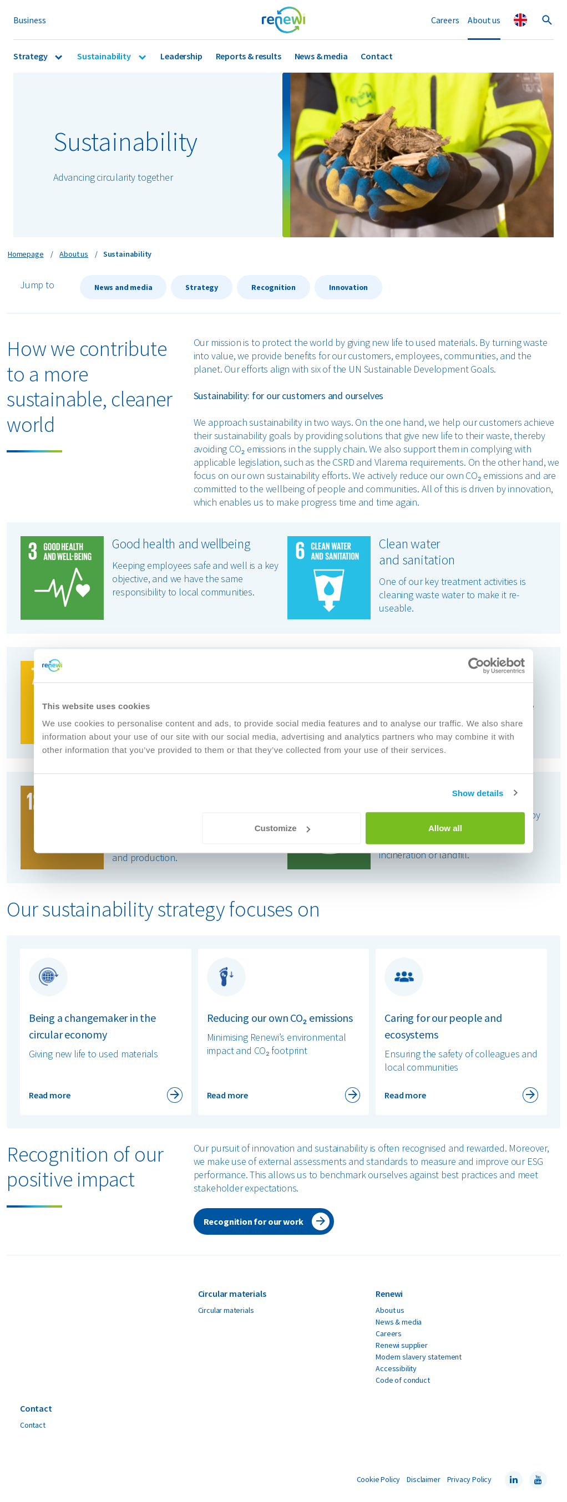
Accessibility (396, 1368)
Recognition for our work (253, 1221)
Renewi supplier (401, 1345)
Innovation (348, 287)
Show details (478, 792)
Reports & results (248, 56)
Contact (377, 56)
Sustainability (104, 56)
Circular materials (226, 1310)
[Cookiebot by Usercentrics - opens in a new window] (476, 665)
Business (29, 20)
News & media (321, 56)
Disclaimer (423, 1479)
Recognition (273, 287)
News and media (123, 287)
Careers (445, 20)
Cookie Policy (379, 1479)
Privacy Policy (469, 1479)
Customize (282, 828)
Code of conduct (402, 1380)
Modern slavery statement (419, 1357)
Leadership (181, 56)
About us (484, 20)
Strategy (31, 56)
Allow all (445, 828)
